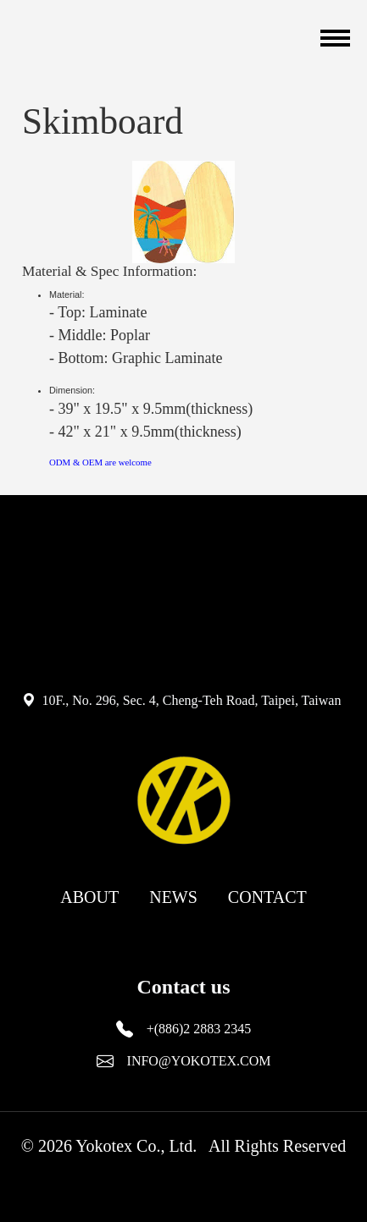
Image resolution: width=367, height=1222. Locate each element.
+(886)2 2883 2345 (199, 1028)
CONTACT (267, 897)
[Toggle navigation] (333, 38)
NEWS (173, 897)
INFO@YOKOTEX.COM (199, 1061)
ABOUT (89, 897)
